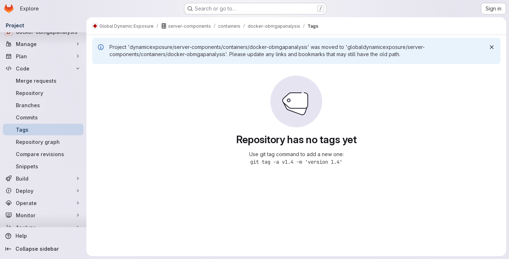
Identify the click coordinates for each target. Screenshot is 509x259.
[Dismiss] (491, 47)
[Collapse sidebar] (43, 249)
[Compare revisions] (43, 154)
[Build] (43, 178)
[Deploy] (43, 190)
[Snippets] (43, 166)
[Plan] (43, 56)
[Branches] (43, 105)
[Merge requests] (43, 80)
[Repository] (43, 93)
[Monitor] (43, 215)
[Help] (43, 236)
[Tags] (43, 129)
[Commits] (43, 117)
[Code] (43, 68)
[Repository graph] (43, 141)
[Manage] (43, 44)
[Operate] (43, 203)
